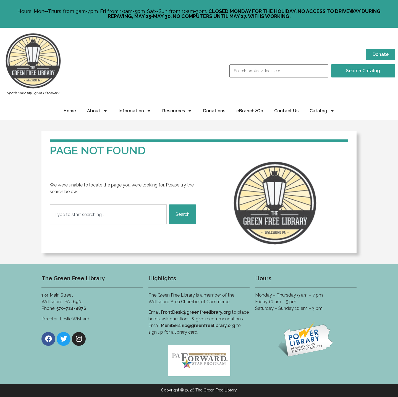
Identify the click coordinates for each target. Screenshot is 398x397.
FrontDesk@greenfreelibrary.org (196, 312)
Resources (177, 111)
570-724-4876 (71, 308)
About (97, 111)
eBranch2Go (249, 110)
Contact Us (286, 110)
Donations (214, 110)
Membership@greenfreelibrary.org (198, 325)
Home (70, 110)
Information (135, 111)
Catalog (322, 111)
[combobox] (108, 214)
